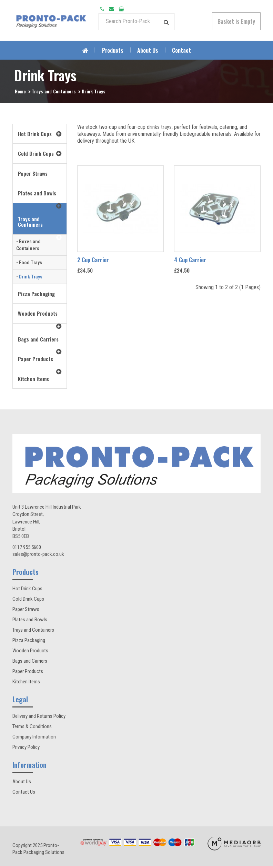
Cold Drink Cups (28, 599)
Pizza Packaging (28, 640)
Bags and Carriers (29, 661)
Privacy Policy (26, 747)
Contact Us (23, 792)
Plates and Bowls (29, 620)
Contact (181, 50)
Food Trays (30, 262)
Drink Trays (93, 91)
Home (20, 91)
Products (112, 50)
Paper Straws (25, 609)
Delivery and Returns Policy (38, 716)
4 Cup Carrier (190, 260)
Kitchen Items (26, 682)
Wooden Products (30, 651)
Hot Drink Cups (27, 588)
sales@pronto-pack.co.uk (38, 554)
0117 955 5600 (26, 547)
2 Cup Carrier (93, 260)
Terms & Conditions (32, 726)
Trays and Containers (54, 91)
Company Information (34, 737)
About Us (147, 50)
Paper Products (27, 671)
